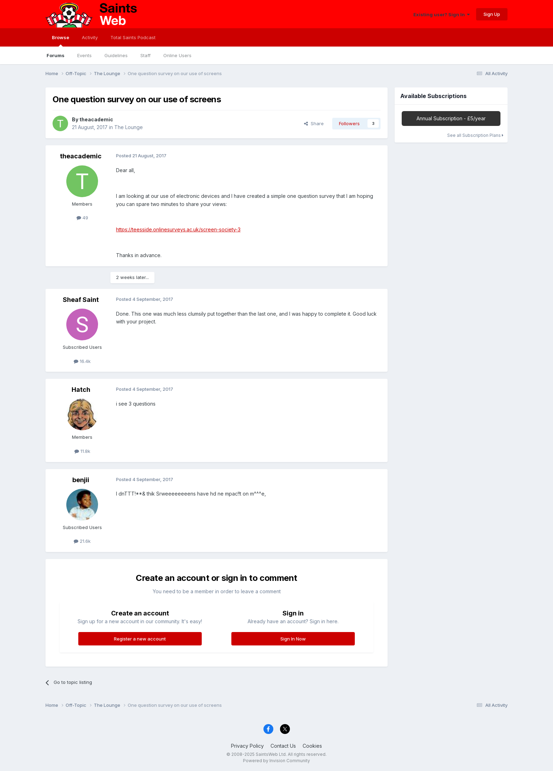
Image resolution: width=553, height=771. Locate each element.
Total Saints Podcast (133, 37)
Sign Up (492, 14)
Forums (56, 55)
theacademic (96, 119)
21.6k (82, 541)
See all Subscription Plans (475, 135)
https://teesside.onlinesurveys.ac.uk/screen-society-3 (178, 229)
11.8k (82, 451)
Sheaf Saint (81, 299)
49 (82, 217)
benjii (80, 480)
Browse (60, 41)
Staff (145, 55)
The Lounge (128, 127)
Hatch (81, 389)
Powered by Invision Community (276, 760)
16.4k (82, 361)
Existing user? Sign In (441, 14)
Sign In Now (293, 639)
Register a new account (140, 639)
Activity (90, 37)
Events (84, 55)
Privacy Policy (247, 746)
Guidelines (116, 55)
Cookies (312, 746)
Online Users (177, 55)
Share (314, 123)
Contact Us (283, 746)
